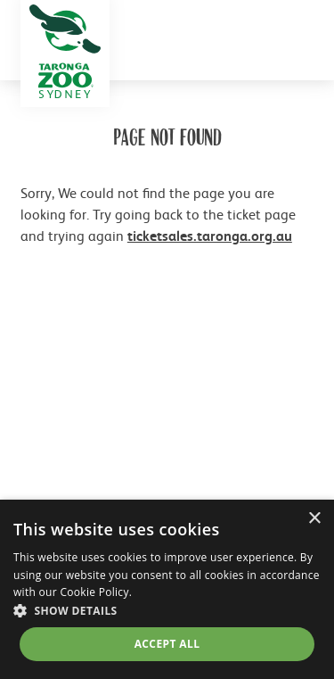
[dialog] (167, 589)
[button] (167, 610)
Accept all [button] (167, 643)
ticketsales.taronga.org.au (209, 235)
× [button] (314, 519)
